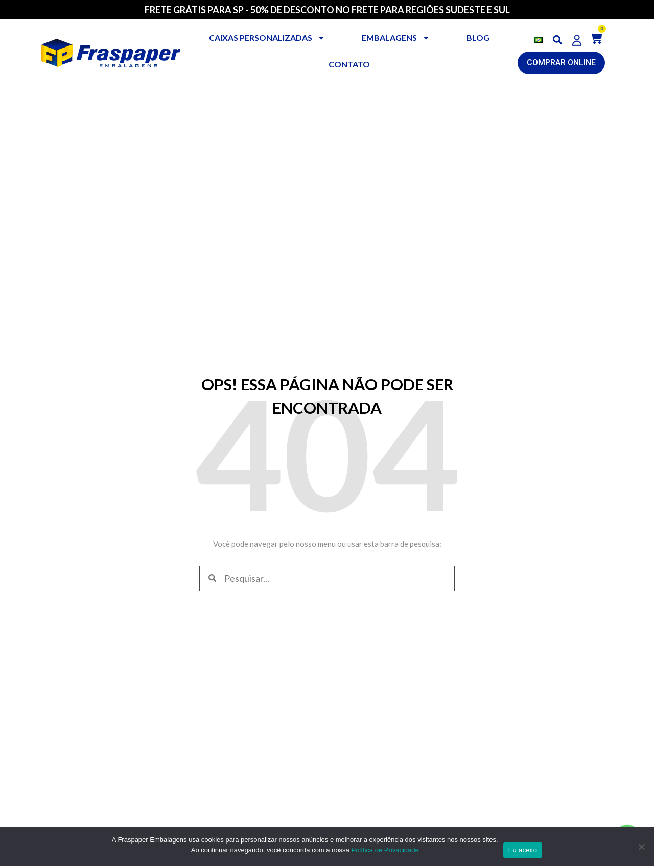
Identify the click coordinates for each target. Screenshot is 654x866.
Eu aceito (522, 850)
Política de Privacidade (384, 850)
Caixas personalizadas (267, 38)
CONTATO (349, 64)
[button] (557, 40)
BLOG (477, 37)
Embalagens (396, 38)
